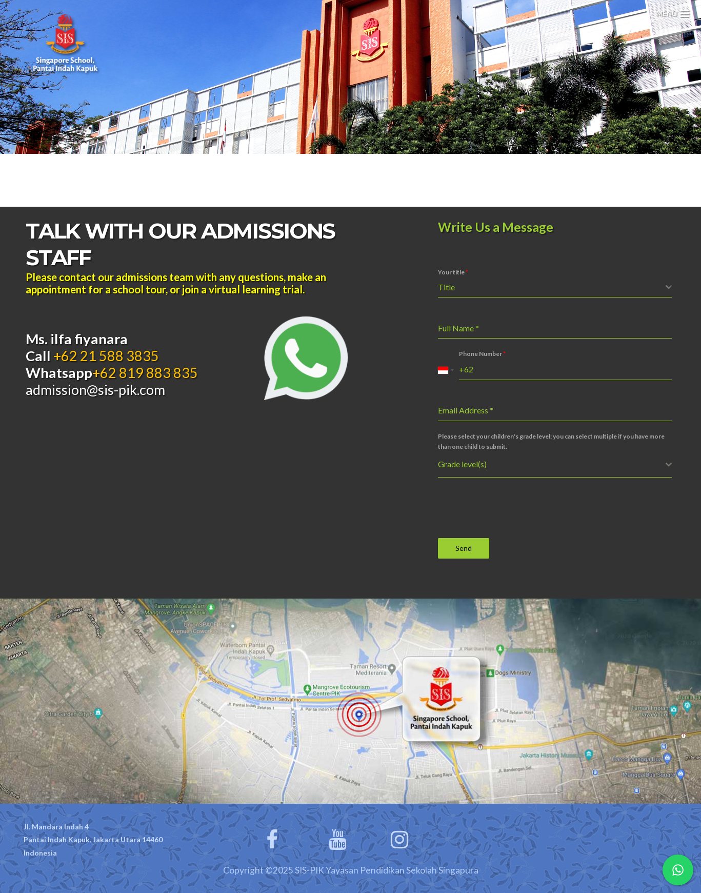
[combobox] (555, 287)
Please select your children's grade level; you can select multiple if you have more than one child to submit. (551, 441)
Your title (453, 272)
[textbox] (552, 287)
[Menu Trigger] (673, 11)
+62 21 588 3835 (105, 355)
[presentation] (516, 508)
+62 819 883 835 (145, 372)
